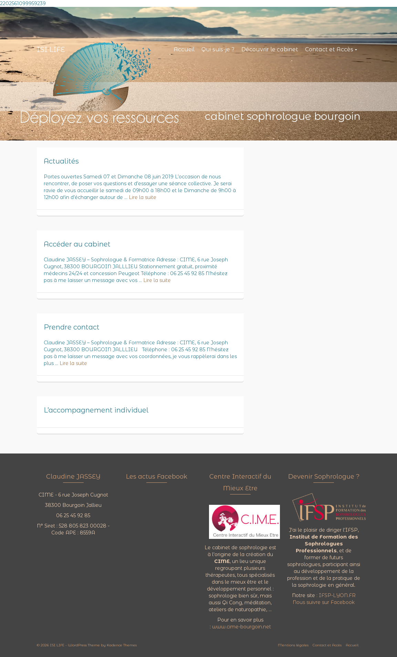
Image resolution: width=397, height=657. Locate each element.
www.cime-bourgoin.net (241, 627)
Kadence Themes (122, 645)
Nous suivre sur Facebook (324, 602)
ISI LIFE (51, 49)
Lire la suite (142, 197)
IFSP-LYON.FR (337, 595)
